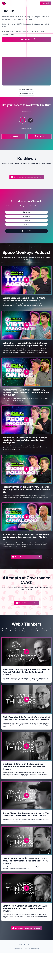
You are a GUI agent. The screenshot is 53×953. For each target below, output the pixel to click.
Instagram (26, 220)
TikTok (26, 224)
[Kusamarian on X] (28, 945)
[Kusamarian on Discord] (25, 945)
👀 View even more (26, 93)
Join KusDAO (26, 231)
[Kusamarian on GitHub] (32, 945)
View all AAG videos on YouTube (26, 603)
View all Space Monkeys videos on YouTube (26, 557)
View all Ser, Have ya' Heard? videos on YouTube (26, 177)
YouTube (26, 212)
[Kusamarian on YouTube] (21, 945)
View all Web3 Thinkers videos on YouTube (26, 928)
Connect (46, 3)
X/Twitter (26, 216)
